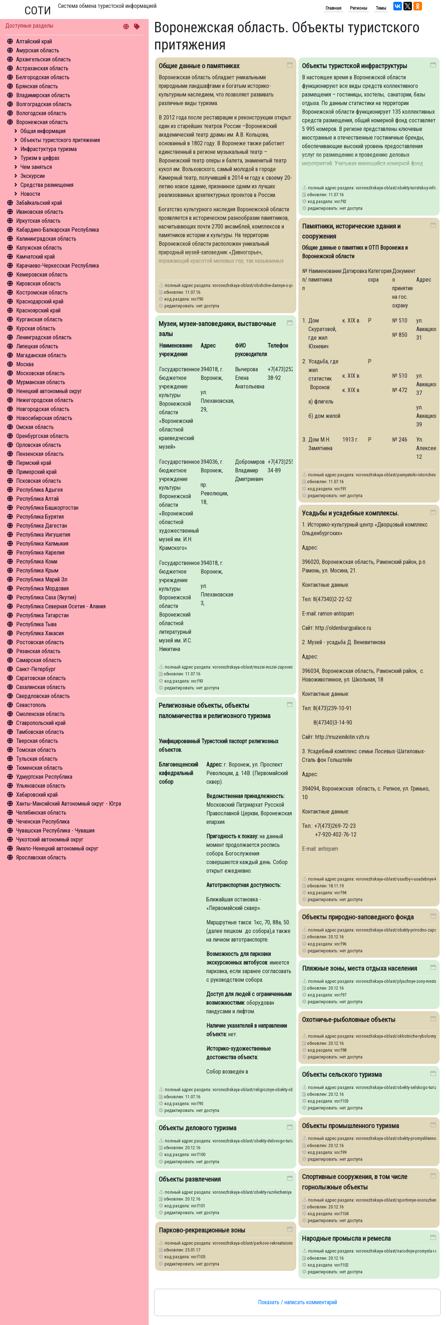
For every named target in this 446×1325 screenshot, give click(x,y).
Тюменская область (39, 767)
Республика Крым (37, 570)
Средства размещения (46, 184)
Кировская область (38, 283)
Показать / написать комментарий (297, 1302)
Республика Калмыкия (42, 543)
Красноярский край (38, 310)
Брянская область (37, 86)
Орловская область (38, 445)
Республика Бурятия (40, 516)
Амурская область (37, 50)
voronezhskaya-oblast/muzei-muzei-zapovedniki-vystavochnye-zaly (272, 667)
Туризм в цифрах (39, 158)
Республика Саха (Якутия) (46, 597)
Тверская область (37, 740)
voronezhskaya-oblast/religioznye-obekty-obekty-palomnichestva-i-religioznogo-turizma (291, 1089)
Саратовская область (41, 678)
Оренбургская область (42, 436)
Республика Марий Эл (41, 579)
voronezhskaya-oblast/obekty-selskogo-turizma (399, 1087)
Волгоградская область (44, 104)
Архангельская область (43, 59)
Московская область (40, 373)
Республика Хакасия (40, 633)
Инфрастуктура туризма (48, 149)
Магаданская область (41, 355)
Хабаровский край (37, 794)
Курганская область (39, 319)
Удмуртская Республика (44, 776)
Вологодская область (41, 113)
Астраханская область (42, 68)
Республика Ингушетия (43, 534)
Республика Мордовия (42, 588)
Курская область (36, 328)
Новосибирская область (44, 418)
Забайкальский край (39, 202)
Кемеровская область (42, 274)
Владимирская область (43, 95)
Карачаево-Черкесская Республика (57, 265)
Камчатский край (35, 256)
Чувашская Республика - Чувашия (55, 830)
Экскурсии (32, 176)
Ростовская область (40, 642)
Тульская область (37, 758)
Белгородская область (42, 77)
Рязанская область (38, 651)
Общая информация (43, 131)
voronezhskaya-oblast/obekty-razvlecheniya (252, 1192)
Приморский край (36, 471)
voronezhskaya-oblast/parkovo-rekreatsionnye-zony (259, 1243)
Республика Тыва (36, 624)
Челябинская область (41, 812)
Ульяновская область (41, 785)
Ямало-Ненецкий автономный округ (57, 848)
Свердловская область (43, 696)
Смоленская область (40, 714)
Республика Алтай (37, 498)
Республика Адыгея (39, 489)
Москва (25, 364)
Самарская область (39, 660)
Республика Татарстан (42, 615)
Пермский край (33, 462)
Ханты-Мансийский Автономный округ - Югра (68, 803)
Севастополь (31, 705)
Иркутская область (38, 220)
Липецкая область (37, 346)
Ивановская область (39, 211)
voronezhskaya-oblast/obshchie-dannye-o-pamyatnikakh (263, 285)
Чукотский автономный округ (49, 839)
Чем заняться (36, 167)
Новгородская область (42, 409)
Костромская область (42, 292)
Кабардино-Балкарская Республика (57, 229)
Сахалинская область (41, 687)
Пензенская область (40, 454)
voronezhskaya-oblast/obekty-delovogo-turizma (255, 1141)
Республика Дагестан (41, 525)
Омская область (35, 427)
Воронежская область (42, 122)
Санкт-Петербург (36, 669)
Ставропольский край (41, 723)
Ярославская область (41, 857)
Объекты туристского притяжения (60, 140)
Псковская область (38, 480)
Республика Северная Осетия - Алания (61, 606)
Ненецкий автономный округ (49, 391)
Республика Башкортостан (47, 507)
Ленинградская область (44, 337)
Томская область (36, 749)
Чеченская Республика (42, 821)
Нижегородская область (44, 400)
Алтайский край (34, 41)
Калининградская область (46, 238)
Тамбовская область (40, 731)
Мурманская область (40, 382)
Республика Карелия (40, 552)
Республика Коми (36, 561)
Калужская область (39, 247)
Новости (30, 193)
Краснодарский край (39, 301)
